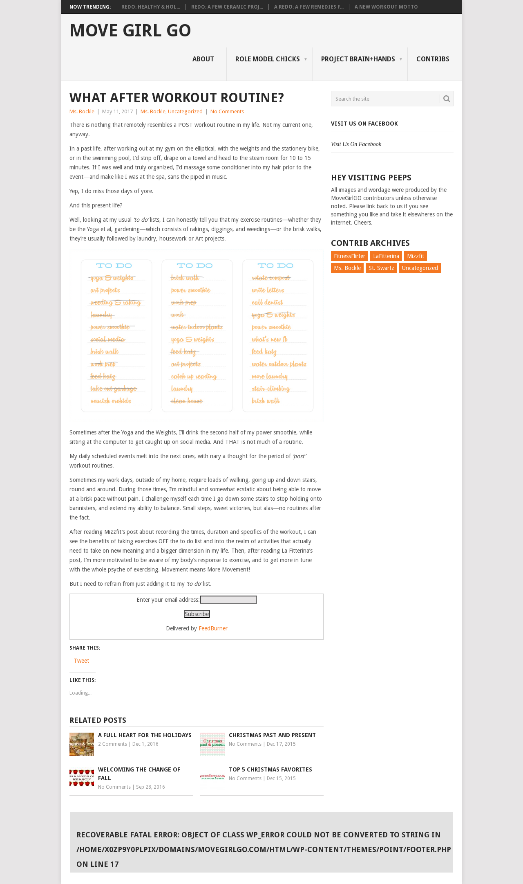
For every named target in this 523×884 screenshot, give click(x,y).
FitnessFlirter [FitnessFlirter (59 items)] (349, 256)
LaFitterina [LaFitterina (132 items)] (386, 256)
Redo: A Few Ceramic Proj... (227, 7)
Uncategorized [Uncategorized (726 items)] (420, 268)
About (203, 59)
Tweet (81, 660)
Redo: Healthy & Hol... (150, 7)
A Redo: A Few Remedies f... (309, 7)
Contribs (432, 59)
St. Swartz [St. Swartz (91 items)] (381, 268)
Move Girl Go (130, 30)
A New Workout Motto (386, 7)
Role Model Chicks (267, 59)
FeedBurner (213, 628)
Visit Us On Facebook (364, 123)
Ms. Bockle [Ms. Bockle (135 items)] (347, 268)
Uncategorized (185, 111)
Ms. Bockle (81, 111)
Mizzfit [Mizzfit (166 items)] (415, 256)
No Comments (227, 111)
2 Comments (112, 744)
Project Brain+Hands (358, 59)
